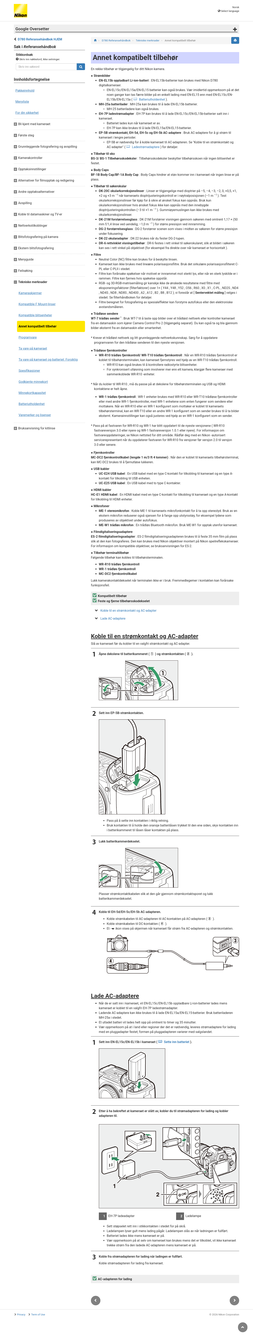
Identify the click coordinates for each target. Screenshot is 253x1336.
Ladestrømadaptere (145, 147)
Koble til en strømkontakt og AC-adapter (128, 610)
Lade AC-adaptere (113, 618)
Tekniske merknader (148, 40)
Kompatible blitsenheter (35, 315)
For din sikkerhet (27, 113)
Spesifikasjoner (29, 371)
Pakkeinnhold (24, 90)
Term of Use (38, 1314)
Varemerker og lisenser (35, 415)
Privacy (21, 1314)
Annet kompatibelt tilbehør (38, 326)
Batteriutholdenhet (32, 404)
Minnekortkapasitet (32, 393)
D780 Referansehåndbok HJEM (40, 39)
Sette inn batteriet (176, 1042)
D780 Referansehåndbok (116, 40)
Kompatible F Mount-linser (37, 304)
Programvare (28, 337)
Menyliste (22, 102)
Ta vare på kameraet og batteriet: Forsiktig (48, 359)
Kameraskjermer (30, 293)
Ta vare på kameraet (33, 348)
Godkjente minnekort (33, 382)
